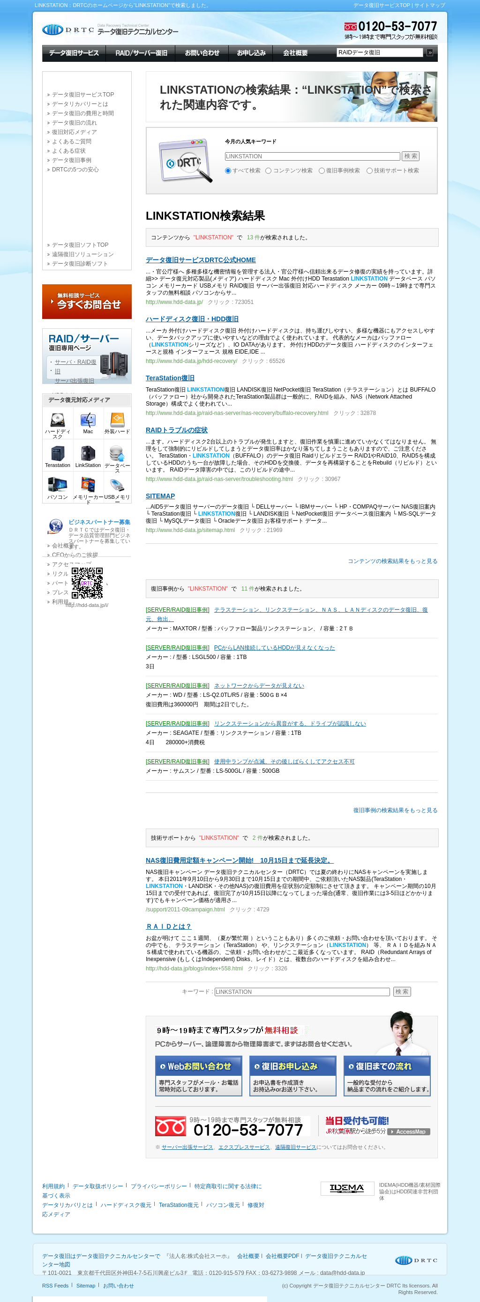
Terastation (57, 463)
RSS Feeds (55, 1285)
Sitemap (85, 1285)
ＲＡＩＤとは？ (169, 926)
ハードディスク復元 (126, 1205)
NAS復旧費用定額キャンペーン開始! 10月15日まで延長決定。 (240, 860)
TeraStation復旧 (170, 378)
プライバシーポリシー (159, 1186)
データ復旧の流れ (74, 122)
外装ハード (117, 429)
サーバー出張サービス (187, 1147)
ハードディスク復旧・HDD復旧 (192, 319)
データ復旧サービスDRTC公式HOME (201, 260)
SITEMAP (160, 496)
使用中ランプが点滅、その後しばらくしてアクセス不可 (284, 761)
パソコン (57, 495)
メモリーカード (88, 497)
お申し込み (250, 52)
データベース (117, 466)
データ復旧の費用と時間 (83, 113)
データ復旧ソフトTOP (80, 245)
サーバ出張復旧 (74, 380)
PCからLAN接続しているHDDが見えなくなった (274, 647)
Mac (88, 429)
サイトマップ (429, 5)
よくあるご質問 (71, 141)
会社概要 (294, 52)
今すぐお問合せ (87, 301)
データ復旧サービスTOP (381, 5)
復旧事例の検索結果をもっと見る (395, 810)
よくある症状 (69, 151)
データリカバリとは (67, 1205)
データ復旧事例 (71, 160)
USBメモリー (117, 497)
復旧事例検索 (343, 170)
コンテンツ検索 (293, 170)
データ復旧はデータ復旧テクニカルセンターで (101, 1256)
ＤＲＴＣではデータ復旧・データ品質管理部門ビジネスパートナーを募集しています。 (99, 534)
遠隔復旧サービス (295, 1147)
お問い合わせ (201, 52)
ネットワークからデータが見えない (259, 685)
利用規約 (53, 1186)
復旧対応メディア (74, 132)
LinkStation (88, 463)
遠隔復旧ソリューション (83, 254)
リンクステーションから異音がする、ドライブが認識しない (290, 723)
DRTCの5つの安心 (75, 169)
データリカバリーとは (80, 104)
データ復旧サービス (73, 52)
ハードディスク (58, 431)
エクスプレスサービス (244, 1147)
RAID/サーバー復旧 (140, 52)
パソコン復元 (223, 1205)
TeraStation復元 (179, 1205)
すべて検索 (246, 170)
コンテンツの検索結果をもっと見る (393, 561)
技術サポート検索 (396, 170)
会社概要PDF (283, 1256)
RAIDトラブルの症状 (177, 430)
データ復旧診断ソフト (80, 263)
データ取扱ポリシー (98, 1186)
